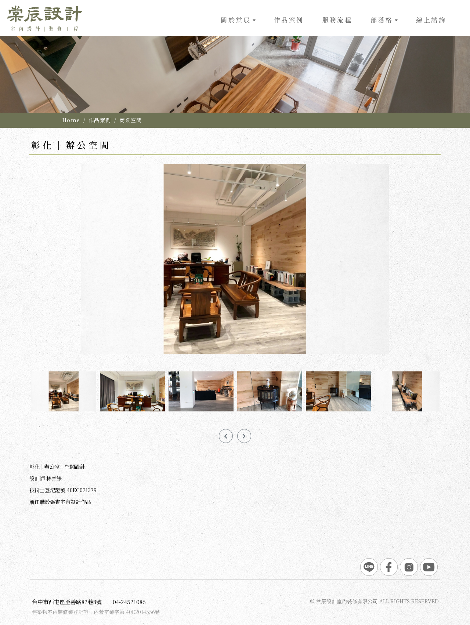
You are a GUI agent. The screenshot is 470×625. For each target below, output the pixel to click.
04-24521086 (129, 602)
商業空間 (130, 120)
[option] (235, 56)
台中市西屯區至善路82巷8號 (67, 602)
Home (71, 120)
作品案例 (99, 120)
